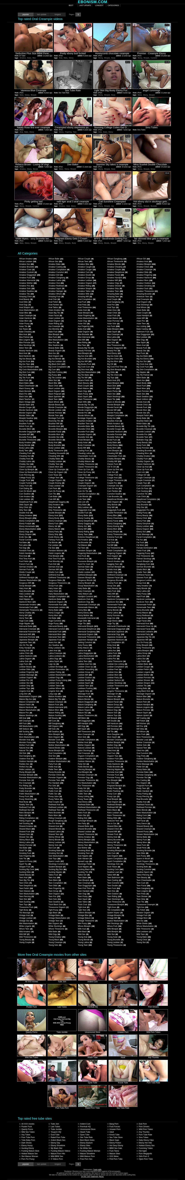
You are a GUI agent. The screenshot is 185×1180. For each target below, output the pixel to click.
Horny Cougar (56, 613)
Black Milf (113, 388)
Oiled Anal (113, 750)
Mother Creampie (145, 742)
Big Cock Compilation (59, 367)
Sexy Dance (143, 823)
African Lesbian (27, 261)
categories (113, 5)
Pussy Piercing (144, 796)
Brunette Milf (26, 434)
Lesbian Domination (58, 669)
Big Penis (25, 375)
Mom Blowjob (56, 734)
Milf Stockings (114, 729)
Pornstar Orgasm (57, 777)
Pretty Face (55, 788)
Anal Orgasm (144, 302)
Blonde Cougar (27, 407)
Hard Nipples (26, 599)
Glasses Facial (115, 577)
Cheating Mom (144, 453)
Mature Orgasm (86, 710)
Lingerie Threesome (117, 691)
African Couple (85, 259)
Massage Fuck (85, 694)
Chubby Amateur (146, 456)
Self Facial (143, 821)
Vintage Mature (86, 918)
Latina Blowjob (145, 650)
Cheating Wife (56, 456)
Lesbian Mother (145, 675)
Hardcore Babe (57, 599)
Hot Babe (54, 618)
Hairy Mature (85, 594)
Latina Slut (143, 659)
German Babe (85, 567)
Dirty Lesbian (85, 507)
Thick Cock (84, 904)
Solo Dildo (142, 853)
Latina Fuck (114, 653)
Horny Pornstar (115, 615)
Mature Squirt (144, 713)
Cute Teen (84, 499)
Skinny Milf (113, 842)
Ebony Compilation (29, 521)
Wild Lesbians (144, 931)
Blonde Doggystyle (87, 407)
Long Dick (25, 694)
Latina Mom (143, 656)
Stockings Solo (115, 864)
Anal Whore (143, 307)
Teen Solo (55, 899)
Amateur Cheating (116, 267)
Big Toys (112, 378)
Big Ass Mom (114, 361)
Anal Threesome (87, 307)
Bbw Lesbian (144, 337)
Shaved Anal (55, 826)
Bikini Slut (54, 380)
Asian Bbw (25, 313)
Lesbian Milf (85, 675)
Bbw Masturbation (58, 340)
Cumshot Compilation (88, 494)
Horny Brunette (145, 610)
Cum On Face (144, 488)
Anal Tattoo (55, 307)
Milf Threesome (86, 732)
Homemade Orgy (116, 607)
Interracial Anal (145, 623)
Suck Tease (113, 867)
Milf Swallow (55, 732)
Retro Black (113, 810)
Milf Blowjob (114, 718)
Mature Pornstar (145, 710)
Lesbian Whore (56, 688)
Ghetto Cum (56, 572)
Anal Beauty (26, 299)
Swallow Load (114, 872)
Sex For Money (56, 823)
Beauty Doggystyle (116, 348)
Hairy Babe (84, 588)
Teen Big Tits (26, 880)
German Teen (85, 569)
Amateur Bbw (85, 264)
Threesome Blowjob (117, 904)
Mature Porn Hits (57, 1154)
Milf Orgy (83, 726)
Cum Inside (84, 488)
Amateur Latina (57, 280)
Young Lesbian (115, 942)
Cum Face (54, 488)
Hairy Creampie (86, 591)
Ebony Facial (115, 521)
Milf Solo (54, 729)
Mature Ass (113, 696)
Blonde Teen (56, 415)
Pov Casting (143, 780)
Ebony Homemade (29, 526)
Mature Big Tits (57, 699)
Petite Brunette (115, 767)
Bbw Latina (113, 337)
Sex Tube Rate (85, 1137)
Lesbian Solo (56, 683)
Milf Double (113, 721)
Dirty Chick (25, 507)
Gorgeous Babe (57, 580)
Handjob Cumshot (87, 596)
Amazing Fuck (56, 296)
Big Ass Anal (85, 356)
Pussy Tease (85, 799)
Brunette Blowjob (58, 429)
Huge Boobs (144, 618)
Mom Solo (83, 737)
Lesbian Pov (26, 680)
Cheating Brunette (146, 450)
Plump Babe (143, 769)
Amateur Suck (144, 288)
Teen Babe (84, 877)
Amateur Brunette (28, 267)
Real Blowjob (114, 799)
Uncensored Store (87, 1129)
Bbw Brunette (85, 334)
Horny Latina (114, 613)
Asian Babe (143, 310)
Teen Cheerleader (146, 880)
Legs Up (54, 664)
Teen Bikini (55, 880)
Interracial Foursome (29, 632)
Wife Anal (83, 929)
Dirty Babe (84, 505)
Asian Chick (113, 313)
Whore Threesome (58, 929)
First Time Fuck (57, 559)
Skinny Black (26, 840)
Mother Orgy (114, 745)
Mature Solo (114, 713)
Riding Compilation (28, 818)
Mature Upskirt (144, 715)
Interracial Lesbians (147, 632)
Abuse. (101, 1176)
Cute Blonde (84, 496)
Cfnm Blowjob (114, 450)
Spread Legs (85, 861)
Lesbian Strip (26, 686)
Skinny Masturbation (88, 842)
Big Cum (54, 369)
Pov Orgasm (143, 783)
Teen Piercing (26, 896)
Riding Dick (84, 818)
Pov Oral (112, 783)
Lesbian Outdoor (86, 677)
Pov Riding (25, 786)
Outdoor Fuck (114, 759)
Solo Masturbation (58, 856)
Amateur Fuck (27, 278)
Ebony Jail (54, 526)
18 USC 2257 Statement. (90, 1176)
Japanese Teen (27, 642)
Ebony (71, 58)
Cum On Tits (85, 491)
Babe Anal (84, 329)
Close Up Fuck (144, 469)
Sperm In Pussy (27, 861)
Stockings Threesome (147, 864)
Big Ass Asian (114, 356)
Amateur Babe (56, 264)
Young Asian (114, 937)
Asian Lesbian (56, 318)
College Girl (143, 475)
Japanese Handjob (87, 640)
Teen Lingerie (144, 891)
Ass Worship (55, 329)
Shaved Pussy (144, 831)
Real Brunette (144, 799)
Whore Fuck (114, 926)
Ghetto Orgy (114, 572)
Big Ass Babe (144, 356)
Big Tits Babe (85, 375)
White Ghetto (144, 923)
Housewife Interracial (88, 618)
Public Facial (85, 791)
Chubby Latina (26, 461)
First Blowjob (56, 556)
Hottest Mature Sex (28, 1154)
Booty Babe (143, 418)
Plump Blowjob (27, 772)
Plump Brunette (57, 772)
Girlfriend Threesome (59, 577)
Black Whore (56, 402)
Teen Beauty (143, 877)
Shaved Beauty (144, 826)
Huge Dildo (84, 621)
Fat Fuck (142, 542)
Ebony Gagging (86, 523)
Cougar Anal (114, 478)
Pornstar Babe (144, 772)
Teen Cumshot (115, 883)
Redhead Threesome (88, 810)
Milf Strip (142, 729)
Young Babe (144, 937)
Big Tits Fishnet (145, 375)
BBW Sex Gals (114, 1148)
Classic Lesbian (27, 467)
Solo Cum (113, 853)
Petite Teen (55, 769)
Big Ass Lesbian (57, 361)
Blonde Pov (84, 413)
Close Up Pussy (86, 472)
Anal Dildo (25, 302)
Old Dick (24, 753)
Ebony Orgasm (145, 529)
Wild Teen (142, 934)
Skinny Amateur (86, 837)
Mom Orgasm (56, 737)
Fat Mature (84, 545)
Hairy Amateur (144, 586)
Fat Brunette (84, 542)
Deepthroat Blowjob (117, 499)
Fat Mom (142, 545)
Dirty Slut (142, 507)
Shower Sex (26, 837)
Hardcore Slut (115, 602)
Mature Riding (56, 713)
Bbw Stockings (27, 345)
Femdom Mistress (58, 550)
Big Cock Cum (86, 367)
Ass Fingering (85, 326)
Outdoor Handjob (28, 761)
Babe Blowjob (115, 329)
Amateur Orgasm (87, 283)
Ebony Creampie (57, 521)
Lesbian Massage (28, 675)
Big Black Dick (57, 364)
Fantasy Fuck (56, 540)
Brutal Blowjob (85, 440)
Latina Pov (113, 659)
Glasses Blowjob (86, 577)
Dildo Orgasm (114, 502)
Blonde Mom (143, 410)
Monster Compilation (88, 740)
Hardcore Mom (27, 602)
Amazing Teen (114, 296)
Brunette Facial (57, 432)
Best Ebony (114, 353)
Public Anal (25, 791)
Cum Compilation (145, 486)
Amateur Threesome (147, 291)
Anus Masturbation (28, 310)
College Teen (56, 478)
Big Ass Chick (115, 359)
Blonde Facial (114, 407)
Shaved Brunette (87, 829)
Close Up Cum (85, 469)
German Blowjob (115, 567)
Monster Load (144, 740)
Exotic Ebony (56, 537)
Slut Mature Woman (28, 1156)
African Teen (85, 261)
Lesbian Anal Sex (87, 664)
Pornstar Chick (56, 775)
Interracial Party (145, 634)
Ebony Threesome (116, 534)
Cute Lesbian (26, 499)
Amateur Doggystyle (29, 275)
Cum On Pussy (56, 491)
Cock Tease (55, 475)
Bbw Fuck (55, 337)
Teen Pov (54, 896)
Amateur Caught (86, 267)
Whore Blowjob (86, 926)
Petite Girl (142, 767)
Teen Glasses (26, 891)
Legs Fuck (25, 664)
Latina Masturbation (88, 656)
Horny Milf (25, 615)
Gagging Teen (114, 564)
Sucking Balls (144, 867)
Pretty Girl (83, 788)
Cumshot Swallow (116, 494)
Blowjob (107, 58)
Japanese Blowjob (28, 640)
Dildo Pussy (143, 502)
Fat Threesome (115, 548)
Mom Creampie (86, 734)
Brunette (154, 206)
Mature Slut (84, 713)
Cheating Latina (86, 453)
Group (153, 169)
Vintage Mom (144, 918)
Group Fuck (55, 586)
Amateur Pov (26, 286)
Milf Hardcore (114, 723)
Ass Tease (25, 329)
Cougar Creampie (146, 478)
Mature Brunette (145, 699)
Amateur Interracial (29, 280)
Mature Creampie (57, 702)
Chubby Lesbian (57, 461)
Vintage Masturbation (59, 918)
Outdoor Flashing (87, 759)
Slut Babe (25, 848)
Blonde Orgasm (27, 413)
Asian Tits (24, 326)
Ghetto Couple (26, 572)
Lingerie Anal (26, 691)
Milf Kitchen (143, 723)
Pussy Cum (114, 794)
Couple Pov (114, 483)
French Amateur (115, 561)
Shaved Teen (56, 834)
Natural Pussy (115, 748)
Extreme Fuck (114, 537)
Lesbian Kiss (114, 672)
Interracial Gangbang (88, 632)
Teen (74, 132)
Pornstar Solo (26, 780)
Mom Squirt (113, 737)
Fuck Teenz (113, 1151)
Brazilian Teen (85, 423)
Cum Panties (114, 491)
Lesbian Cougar (145, 667)
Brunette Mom (56, 434)
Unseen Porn (114, 1129)
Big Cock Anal (144, 364)
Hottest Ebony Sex (146, 1145)
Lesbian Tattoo (56, 686)
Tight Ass (142, 907)
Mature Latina (85, 707)
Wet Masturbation (28, 923)
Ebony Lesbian (145, 526)
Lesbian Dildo (26, 669)
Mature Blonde (85, 699)
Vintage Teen (56, 921)
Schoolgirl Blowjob (87, 821)
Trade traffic (97, 1169)
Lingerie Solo (56, 691)
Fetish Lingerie (56, 553)
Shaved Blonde (56, 829)
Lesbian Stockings (116, 683)
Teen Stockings (115, 899)
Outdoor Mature (86, 761)
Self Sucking (26, 823)
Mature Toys (114, 715)
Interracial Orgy (115, 634)
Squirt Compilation (116, 861)
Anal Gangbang (115, 302)
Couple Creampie (145, 480)
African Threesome (116, 261)
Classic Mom (56, 467)
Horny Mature (144, 613)
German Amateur (28, 567)
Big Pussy (55, 375)
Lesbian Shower (145, 680)
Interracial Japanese (117, 632)
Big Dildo (112, 372)
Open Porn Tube (145, 1159)
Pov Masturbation (87, 783)
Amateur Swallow (28, 291)
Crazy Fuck (25, 486)
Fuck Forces (113, 1126)
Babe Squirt (113, 332)
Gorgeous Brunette (116, 580)
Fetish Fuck (143, 550)
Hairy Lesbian (26, 594)
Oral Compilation (57, 753)
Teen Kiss (113, 891)
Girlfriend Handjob (28, 577)
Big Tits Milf (84, 378)
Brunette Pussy (27, 437)
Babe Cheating (27, 332)
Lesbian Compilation (117, 667)
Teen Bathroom (115, 877)
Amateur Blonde (116, 264)
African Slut (55, 261)
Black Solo (25, 396)
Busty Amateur (27, 442)
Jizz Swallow (55, 645)
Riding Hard (143, 818)
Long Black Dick (145, 691)
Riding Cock (144, 815)
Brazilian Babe (144, 421)
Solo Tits (24, 859)
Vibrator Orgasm (145, 913)
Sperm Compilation (116, 859)
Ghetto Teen (144, 572)
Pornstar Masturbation (30, 777)
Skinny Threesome (116, 845)
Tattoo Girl (84, 875)
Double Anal (26, 513)
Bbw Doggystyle (145, 334)
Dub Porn (142, 1124)
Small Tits (25, 850)
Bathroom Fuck (144, 332)
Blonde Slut (143, 413)
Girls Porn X (143, 1156)
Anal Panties (55, 305)
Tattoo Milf (113, 875)
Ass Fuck (113, 326)
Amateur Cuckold (28, 272)
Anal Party (84, 305)
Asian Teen (143, 323)
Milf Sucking (26, 732)
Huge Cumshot (57, 621)
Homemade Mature (87, 607)
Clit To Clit (113, 467)
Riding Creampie (57, 818)
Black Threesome (87, 399)
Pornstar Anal (114, 772)
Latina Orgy (55, 659)
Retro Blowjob (26, 813)
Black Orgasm (56, 391)
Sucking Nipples (57, 872)
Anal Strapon (26, 307)
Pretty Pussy (114, 788)
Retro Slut (83, 815)
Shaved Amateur (27, 826)
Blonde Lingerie (86, 410)
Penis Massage (145, 764)
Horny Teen (25, 618)
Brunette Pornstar (116, 434)
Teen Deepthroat (27, 886)
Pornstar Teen (56, 780)
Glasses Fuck (144, 577)
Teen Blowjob (85, 880)
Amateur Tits (26, 294)
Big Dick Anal (85, 369)
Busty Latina (26, 448)
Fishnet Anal (84, 559)
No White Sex (85, 1148)
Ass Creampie (56, 326)
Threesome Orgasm (59, 907)
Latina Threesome (116, 661)
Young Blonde (85, 940)
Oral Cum (113, 753)
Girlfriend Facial (145, 575)
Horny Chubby (26, 613)
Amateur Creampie (146, 269)
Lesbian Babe (144, 664)
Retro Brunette (56, 813)
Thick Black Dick (57, 904)
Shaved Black (27, 829)
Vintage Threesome (87, 921)
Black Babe (26, 383)
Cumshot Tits (144, 494)
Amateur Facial (115, 275)
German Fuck (26, 569)
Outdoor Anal (26, 759)
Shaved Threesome (87, 834)
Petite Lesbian (26, 769)
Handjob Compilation (59, 596)
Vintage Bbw (85, 915)
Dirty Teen (25, 510)
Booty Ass (113, 418)
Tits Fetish (143, 910)
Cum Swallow (26, 494)
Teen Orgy (84, 894)
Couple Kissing (56, 483)
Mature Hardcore (27, 707)
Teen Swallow (56, 902)
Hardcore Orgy (85, 602)
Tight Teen (84, 910)
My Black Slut (55, 1148)
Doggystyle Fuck (116, 510)
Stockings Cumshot (58, 864)
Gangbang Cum (145, 564)
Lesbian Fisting (56, 672)
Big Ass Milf (84, 361)
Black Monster (27, 391)
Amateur (23, 58)
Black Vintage (27, 402)
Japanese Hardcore (117, 640)
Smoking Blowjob (116, 850)
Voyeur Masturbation (117, 921)
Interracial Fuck (57, 632)
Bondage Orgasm (87, 418)
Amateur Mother (28, 283)
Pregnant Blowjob (116, 786)
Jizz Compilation (115, 642)
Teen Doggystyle (87, 886)
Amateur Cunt (85, 272)
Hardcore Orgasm (58, 602)
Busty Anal (55, 442)
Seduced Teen (114, 821)
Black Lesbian (56, 388)
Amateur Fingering (146, 275)
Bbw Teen (83, 345)
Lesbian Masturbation (59, 675)
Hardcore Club (85, 599)
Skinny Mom (143, 842)
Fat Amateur (85, 540)
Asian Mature (114, 318)
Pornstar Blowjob (28, 775)
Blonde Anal (143, 402)
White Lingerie (26, 926)
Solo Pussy (143, 856)
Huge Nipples (26, 623)
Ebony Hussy (26, 1145)
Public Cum (55, 791)
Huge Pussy (56, 623)
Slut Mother (84, 848)
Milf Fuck (24, 723)
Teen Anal (25, 877)
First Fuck (83, 556)
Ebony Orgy (26, 532)
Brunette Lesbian (146, 432)
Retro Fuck (84, 813)
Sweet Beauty (26, 875)
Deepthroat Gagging (59, 502)
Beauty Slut (143, 351)
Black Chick (55, 386)
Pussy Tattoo (55, 799)
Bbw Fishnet (26, 337)
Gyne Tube (83, 1135)
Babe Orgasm (85, 332)
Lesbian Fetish (144, 669)
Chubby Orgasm (145, 461)
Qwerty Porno (26, 1129)
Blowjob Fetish (145, 415)
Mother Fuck (26, 745)
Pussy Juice (55, 796)
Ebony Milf (84, 529)
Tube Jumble (55, 1129)
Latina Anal (84, 650)
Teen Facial (143, 886)
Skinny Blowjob (86, 840)
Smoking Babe (56, 850)
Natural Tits (26, 750)
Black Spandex (56, 396)
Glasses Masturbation (30, 580)
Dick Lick (83, 502)
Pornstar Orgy (85, 777)
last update (85, 5)
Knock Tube (113, 1135)
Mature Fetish (26, 704)
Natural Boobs (56, 748)
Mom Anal (25, 734)
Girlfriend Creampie (117, 575)
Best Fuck (142, 353)
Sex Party (83, 823)
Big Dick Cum (26, 372)
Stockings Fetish (86, 864)
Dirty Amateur (56, 505)
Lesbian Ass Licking (117, 664)
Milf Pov (142, 726)
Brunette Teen (144, 437)
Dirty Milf (112, 507)
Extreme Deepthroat (88, 537)
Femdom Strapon (87, 550)
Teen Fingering (56, 888)
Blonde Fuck (144, 407)
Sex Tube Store (115, 1137)
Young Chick (143, 940)
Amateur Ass (26, 264)
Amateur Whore (57, 294)
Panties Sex (25, 764)
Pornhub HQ (84, 1126)
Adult (110, 1132)
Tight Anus (113, 907)
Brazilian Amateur (87, 421)
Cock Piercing (26, 475)
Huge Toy (112, 623)
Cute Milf (54, 499)
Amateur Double (86, 275)
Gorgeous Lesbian (146, 580)
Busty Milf (84, 448)
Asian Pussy (26, 323)
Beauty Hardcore (28, 351)
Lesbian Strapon (145, 683)
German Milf (55, 569)
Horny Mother (85, 615)
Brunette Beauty (115, 426)
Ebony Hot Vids (144, 1143)
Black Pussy (85, 394)
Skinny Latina (26, 842)
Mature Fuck (56, 704)
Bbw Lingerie (26, 340)
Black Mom (143, 388)
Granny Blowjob (86, 583)
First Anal (24, 556)
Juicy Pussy (85, 645)
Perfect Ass (25, 767)
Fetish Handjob (27, 553)
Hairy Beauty (114, 588)
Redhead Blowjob (116, 804)
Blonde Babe (26, 405)
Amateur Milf (114, 280)
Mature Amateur (57, 696)
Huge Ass (113, 618)
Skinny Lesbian (56, 842)
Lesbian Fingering (28, 672)
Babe (65, 58)
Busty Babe (114, 442)
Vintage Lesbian (27, 918)
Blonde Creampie (57, 407)
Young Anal (84, 937)
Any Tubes (24, 1135)
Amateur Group (86, 278)
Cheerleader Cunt (87, 456)
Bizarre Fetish (85, 380)
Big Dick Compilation (147, 369)
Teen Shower (144, 896)
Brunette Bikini (26, 429)
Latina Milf (113, 656)
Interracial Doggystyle (118, 629)
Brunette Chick (86, 429)
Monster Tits (56, 742)
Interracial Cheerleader (118, 626)
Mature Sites (113, 1154)
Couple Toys (143, 483)
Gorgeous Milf (26, 583)
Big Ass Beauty (27, 359)
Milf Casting (143, 718)
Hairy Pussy (143, 594)
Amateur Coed (26, 269)
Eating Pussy (144, 513)
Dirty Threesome (57, 510)
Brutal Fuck (113, 440)
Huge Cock (26, 621)
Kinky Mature (85, 648)
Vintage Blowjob (115, 915)
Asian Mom (25, 321)
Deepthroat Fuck (28, 502)
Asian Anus (113, 310)
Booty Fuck (25, 421)
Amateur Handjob (116, 278)
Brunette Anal (56, 426)
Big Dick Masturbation (89, 372)
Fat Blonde (55, 542)
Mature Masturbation (29, 710)
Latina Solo (25, 661)
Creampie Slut (114, 486)
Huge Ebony (114, 621)
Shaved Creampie (146, 829)
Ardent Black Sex (57, 1140)
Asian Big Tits (56, 313)
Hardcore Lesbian (146, 599)
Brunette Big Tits (145, 426)
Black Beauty (85, 383)
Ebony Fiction (114, 1143)
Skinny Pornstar (27, 845)
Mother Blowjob (115, 742)
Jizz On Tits (25, 645)
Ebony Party (55, 532)
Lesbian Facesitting (87, 669)
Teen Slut (25, 899)
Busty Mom (113, 448)
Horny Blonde (114, 610)
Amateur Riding (86, 286)
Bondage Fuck (56, 418)
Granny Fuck (114, 583)
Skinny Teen (84, 845)
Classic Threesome (87, 467)
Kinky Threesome (145, 648)
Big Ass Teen (26, 364)
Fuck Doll (54, 564)
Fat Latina (25, 545)
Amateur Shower (115, 286)
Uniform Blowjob (86, 913)
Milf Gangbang (56, 723)
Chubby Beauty (86, 459)
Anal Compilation (86, 299)
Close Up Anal (144, 467)
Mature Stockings (28, 715)
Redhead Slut (26, 810)
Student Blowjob (57, 867)
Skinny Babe (143, 837)
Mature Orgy (114, 710)
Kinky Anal (113, 645)
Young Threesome (116, 945)
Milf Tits (112, 732)
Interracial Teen (57, 637)
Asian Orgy (84, 321)
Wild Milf (24, 934)
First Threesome (145, 556)
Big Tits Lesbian (57, 378)
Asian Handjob (144, 315)
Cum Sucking (144, 491)
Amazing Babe (115, 294)
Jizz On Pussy (144, 642)
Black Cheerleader (28, 386)
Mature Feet (143, 702)
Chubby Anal (26, 459)
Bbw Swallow (56, 345)
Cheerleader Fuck (116, 456)
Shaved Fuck (26, 831)
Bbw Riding (84, 342)
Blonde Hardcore (28, 410)
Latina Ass (113, 650)
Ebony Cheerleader (117, 518)
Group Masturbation (88, 586)
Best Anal (24, 353)
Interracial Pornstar (29, 637)
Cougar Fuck (26, 480)
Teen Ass (54, 877)
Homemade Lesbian (59, 607)
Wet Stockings (114, 923)
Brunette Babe (86, 426)
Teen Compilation (57, 883)
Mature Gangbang (87, 704)
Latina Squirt (55, 661)
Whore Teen (25, 929)
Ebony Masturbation (30, 529)
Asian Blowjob (85, 313)
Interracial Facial (145, 629)
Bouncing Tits (56, 421)
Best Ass (54, 353)
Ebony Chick (144, 518)
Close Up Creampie (58, 469)
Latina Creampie (57, 653)
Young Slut (143, 942)
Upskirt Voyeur (115, 913)
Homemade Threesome (30, 610)
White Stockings (57, 926)
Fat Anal (112, 540)
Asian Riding (55, 323)
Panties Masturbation (147, 761)
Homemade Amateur (29, 605)
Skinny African (56, 837)
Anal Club (54, 299)
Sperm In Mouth (145, 859)
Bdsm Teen (25, 348)
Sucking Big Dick (58, 869)
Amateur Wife (85, 294)
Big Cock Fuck (145, 367)
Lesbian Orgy (56, 677)
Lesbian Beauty (27, 667)
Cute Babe (55, 496)
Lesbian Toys (26, 688)
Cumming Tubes (145, 1148)
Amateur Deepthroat (117, 272)
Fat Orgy (24, 548)
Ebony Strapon (27, 534)
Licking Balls (143, 688)
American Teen (144, 296)
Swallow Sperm (145, 872)
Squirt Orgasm (145, 861)
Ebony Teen (85, 534)
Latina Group (144, 653)
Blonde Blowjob (115, 405)
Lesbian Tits (144, 686)
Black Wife (84, 402)
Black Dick (114, 386)
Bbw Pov (54, 342)
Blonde (35, 169)
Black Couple (85, 386)
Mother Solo (143, 745)
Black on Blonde (116, 402)
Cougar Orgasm (57, 480)
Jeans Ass (54, 642)
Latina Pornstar (86, 659)
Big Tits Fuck (26, 378)
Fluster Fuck (25, 1126)
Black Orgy (84, 391)
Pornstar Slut (144, 777)
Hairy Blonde (144, 588)
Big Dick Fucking (57, 372)
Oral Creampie (85, 753)
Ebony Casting (85, 518)
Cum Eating (25, 488)
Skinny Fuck (143, 840)
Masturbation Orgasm (30, 696)
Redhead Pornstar (146, 807)
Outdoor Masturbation (59, 761)
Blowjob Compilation (117, 415)
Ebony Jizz (84, 526)
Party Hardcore (115, 764)
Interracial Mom (57, 634)
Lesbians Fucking (87, 688)
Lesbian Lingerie (145, 672)
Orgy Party (143, 756)
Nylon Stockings (86, 750)
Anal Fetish (55, 302)
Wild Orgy (54, 934)
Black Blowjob (115, 383)
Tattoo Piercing (144, 875)
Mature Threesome (87, 715)
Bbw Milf (83, 340)
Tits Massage (26, 913)
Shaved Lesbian (86, 831)
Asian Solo (113, 323)
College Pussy (26, 478)
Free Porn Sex (85, 1159)
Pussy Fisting (144, 794)
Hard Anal (113, 596)
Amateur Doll (56, 275)
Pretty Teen (143, 788)
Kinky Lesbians (56, 648)
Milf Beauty (55, 718)
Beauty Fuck (143, 348)
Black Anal (113, 380)
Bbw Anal (25, 334)
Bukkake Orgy (144, 440)
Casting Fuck (85, 450)
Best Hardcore (26, 356)
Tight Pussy (55, 910)
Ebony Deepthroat (87, 521)
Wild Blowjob (114, 931)
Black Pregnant (56, 394)
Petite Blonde (85, 767)
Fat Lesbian (55, 545)
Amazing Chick (27, 296)
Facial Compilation (146, 537)
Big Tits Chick (114, 375)
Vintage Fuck (144, 915)
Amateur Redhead (58, 286)
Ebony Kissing (115, 526)
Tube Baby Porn (27, 1140)
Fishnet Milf (113, 559)
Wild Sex (83, 934)
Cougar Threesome (117, 480)
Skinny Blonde (56, 840)
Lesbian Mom (114, 675)
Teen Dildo (55, 886)
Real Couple (55, 802)
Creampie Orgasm (87, 486)
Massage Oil (114, 694)
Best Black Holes (86, 1140)
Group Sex (113, 586)
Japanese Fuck (56, 640)
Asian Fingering (86, 315)
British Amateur (115, 423)
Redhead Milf (114, 807)
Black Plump (114, 391)
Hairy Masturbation (58, 594)
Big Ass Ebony (145, 359)
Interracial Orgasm (87, 634)
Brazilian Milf (55, 423)
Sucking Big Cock (29, 869)
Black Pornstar (145, 391)
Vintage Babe (56, 915)
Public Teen (84, 794)
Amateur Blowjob (146, 264)
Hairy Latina (143, 591)
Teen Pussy (85, 896)
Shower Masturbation (147, 834)
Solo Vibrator (85, 859)
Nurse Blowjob (56, 750)
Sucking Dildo (26, 872)
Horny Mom (55, 615)
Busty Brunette (57, 445)
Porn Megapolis (144, 1154)
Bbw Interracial (86, 337)
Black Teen (55, 399)
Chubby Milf (114, 461)
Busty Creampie (86, 445)
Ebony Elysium (85, 1143)
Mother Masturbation (59, 745)
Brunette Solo (85, 437)
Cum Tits (54, 494)
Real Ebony (85, 802)
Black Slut (143, 394)
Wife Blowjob (114, 929)
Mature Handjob (145, 704)
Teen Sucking (26, 902)
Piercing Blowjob (86, 769)
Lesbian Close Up (87, 667)
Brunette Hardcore (117, 432)
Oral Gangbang (27, 756)
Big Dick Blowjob (116, 369)
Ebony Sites (84, 1145)
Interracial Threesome (89, 637)
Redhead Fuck (27, 807)
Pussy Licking (85, 796)
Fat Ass (142, 540)
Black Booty (144, 383)
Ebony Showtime (57, 1145)
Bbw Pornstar (26, 342)
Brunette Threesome (29, 440)
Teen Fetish (26, 888)
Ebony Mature (56, 529)
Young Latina (85, 942)
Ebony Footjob (26, 523)
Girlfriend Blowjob (87, 575)
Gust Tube (54, 1135)
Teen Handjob (85, 891)
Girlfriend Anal (56, 575)
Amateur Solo (26, 288)
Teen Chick (25, 883)
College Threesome (87, 478)
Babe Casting (144, 329)
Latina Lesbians (57, 656)
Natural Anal (26, 748)
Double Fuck (85, 513)
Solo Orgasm (114, 856)
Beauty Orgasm (57, 351)
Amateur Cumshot (58, 272)
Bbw (34, 58)
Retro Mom (55, 815)
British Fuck (25, 426)
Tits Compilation (115, 910)
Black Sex (113, 394)
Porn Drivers (143, 1126)
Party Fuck (55, 764)
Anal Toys (113, 307)
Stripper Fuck (26, 867)
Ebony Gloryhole (145, 523)
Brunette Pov (144, 434)
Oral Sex (54, 756)
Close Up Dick (114, 469)
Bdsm (140, 95)
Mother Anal (85, 742)
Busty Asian (84, 442)
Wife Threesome (145, 929)
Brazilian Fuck (26, 423)
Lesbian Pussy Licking (60, 680)
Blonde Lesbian (57, 410)
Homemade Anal (57, 605)
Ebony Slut (143, 532)
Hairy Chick (55, 591)
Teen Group (55, 891)
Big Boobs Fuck (86, 364)
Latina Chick (26, 653)
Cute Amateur (26, 496)
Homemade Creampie (88, 605)
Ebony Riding (86, 532)
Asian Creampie (27, 315)
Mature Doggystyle (87, 702)
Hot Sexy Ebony (115, 1145)
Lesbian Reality (86, 680)
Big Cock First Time (117, 367)
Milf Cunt (54, 721)
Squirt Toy (25, 864)
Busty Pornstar (145, 448)
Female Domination (147, 548)
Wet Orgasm (55, 923)
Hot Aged (142, 1151)
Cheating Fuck (26, 453)
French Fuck (26, 564)
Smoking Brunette (146, 850)
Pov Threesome (86, 786)
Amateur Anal (144, 261)
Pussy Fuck (26, 796)
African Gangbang (116, 259)
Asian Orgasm (56, 321)
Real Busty (25, 802)
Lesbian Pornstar (145, 677)
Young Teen (85, 945)
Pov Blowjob (114, 780)
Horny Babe (55, 610)
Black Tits (113, 399)
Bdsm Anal (143, 345)
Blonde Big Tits (86, 405)
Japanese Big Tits (146, 637)
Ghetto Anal (114, 569)
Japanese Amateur (116, 637)
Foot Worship (56, 561)
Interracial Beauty (58, 626)
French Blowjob (145, 561)
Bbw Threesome (115, 345)
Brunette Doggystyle (29, 432)
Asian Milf (142, 318)
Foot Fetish (25, 561)
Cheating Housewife (59, 453)
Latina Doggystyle (87, 653)
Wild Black (84, 931)
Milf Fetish (143, 721)
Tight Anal (83, 907)
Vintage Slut (25, 921)
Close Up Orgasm (58, 472)
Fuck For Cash (85, 564)
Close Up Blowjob (28, 469)
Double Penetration (117, 513)
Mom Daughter (115, 734)
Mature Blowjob (115, 699)
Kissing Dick (26, 650)
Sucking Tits (85, 872)
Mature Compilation (29, 702)
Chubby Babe (56, 459)
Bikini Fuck (25, 380)
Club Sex (112, 472)
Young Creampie (57, 942)
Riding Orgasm (27, 821)
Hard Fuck (143, 596)
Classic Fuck (114, 464)
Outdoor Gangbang (146, 759)
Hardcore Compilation (118, 599)
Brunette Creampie (146, 429)
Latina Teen (84, 661)
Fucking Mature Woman (89, 1151)
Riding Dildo (114, 818)
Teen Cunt (142, 883)
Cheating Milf (114, 453)
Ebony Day (54, 1143)
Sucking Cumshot (146, 869)
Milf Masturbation (28, 726)
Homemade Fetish (146, 605)
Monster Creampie (116, 740)
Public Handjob (144, 791)
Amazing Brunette (146, 294)
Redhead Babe (86, 804)
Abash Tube (84, 1132)
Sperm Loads (56, 861)
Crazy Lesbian (56, 486)
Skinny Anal (113, 837)
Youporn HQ (55, 1132)
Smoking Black (85, 850)
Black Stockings (115, 396)
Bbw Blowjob (56, 334)
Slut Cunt (54, 848)
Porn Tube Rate (144, 1135)
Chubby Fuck (144, 459)
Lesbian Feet (114, 669)
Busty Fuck (143, 445)
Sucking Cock (115, 869)
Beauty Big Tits (86, 348)
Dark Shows (25, 1143)
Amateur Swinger (57, 291)
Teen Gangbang (145, 888)
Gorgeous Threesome (59, 583)
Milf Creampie (26, 721)
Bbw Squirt (143, 342)
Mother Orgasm (86, 745)
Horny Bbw (84, 610)
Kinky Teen (113, 648)
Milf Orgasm (56, 726)
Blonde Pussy (115, 413)
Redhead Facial (145, 804)
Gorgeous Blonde (87, 580)
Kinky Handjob (26, 648)
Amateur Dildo (144, 272)
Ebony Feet (143, 521)
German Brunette (145, 567)
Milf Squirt (83, 729)
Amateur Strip (114, 288)
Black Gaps (113, 1140)
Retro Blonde (144, 810)
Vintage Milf (113, 918)
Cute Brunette (114, 496)
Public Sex (55, 794)
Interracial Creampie (29, 629)
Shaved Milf (113, 831)
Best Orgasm (56, 356)
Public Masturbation (29, 794)
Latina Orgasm (27, 659)
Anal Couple (114, 299)
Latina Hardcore (27, 656)
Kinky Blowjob (144, 645)
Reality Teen (26, 804)
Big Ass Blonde (56, 359)
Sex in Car (113, 823)
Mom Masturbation (29, 737)
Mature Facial (114, 702)
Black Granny (26, 388)
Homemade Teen (146, 607)
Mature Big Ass (27, 699)
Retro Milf (24, 815)
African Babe (56, 259)
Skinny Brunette (115, 840)
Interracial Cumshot (59, 629)
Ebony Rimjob (114, 532)
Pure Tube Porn (27, 1137)
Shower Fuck (114, 834)
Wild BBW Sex (56, 1156)
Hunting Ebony (26, 1148)
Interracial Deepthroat (89, 629)
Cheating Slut (26, 456)
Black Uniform (144, 399)
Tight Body (25, 910)
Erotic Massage (145, 534)
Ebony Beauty (144, 515)
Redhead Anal (56, 804)
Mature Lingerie (145, 707)
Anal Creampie (144, 299)
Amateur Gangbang (58, 278)
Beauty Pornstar (86, 351)
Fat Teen (83, 548)
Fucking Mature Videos (59, 1151)
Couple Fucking (27, 483)
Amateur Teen (115, 291)
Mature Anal (84, 696)
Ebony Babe (85, 515)
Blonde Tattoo (26, 415)
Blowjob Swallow (28, 418)
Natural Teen (143, 748)
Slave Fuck (143, 845)
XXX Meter (113, 1156)
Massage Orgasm (146, 694)
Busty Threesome (58, 450)
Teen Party (143, 894)
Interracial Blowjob (88, 626)
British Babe (143, 423)
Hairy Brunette (26, 591)
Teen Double (114, 886)
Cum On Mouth (27, 491)
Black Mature (85, 388)
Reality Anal (143, 802)
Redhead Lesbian (57, 807)
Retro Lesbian (114, 813)
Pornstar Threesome (88, 780)
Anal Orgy (25, 305)
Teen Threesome (116, 902)
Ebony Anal (56, 515)
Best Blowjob (85, 353)
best (71, 5)
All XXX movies (26, 1124)
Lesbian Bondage (57, 667)
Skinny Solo (55, 845)
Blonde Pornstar (57, 413)
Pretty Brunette (27, 788)
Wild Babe (54, 931)
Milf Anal (24, 718)
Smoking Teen (85, 853)
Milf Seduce (25, 729)
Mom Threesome (145, 737)
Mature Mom (56, 710)
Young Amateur (57, 937)
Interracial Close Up (146, 626)
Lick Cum (112, 688)
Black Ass (143, 380)
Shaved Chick (114, 829)
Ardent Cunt (84, 1124)
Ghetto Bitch (143, 569)
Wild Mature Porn (86, 1156)
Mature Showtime (86, 1154)
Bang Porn (113, 1124)
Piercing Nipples (115, 769)
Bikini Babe (143, 378)
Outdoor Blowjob (57, 759)
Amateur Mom (144, 280)
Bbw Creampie (115, 334)
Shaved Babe (85, 826)
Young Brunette (115, 940)
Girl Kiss (24, 575)
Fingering (68, 132)
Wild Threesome (27, 937)
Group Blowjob (27, 586)
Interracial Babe (27, 626)
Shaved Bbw (114, 826)
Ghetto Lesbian (86, 572)
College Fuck (114, 475)
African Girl (143, 259)
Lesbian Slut (26, 683)
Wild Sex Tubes (27, 1132)
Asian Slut (83, 323)
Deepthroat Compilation (148, 499)
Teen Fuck (113, 888)
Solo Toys (54, 859)
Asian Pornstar (115, 321)
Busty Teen (25, 450)
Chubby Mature (86, 461)
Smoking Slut (56, 853)
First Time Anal (27, 559)
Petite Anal (55, 767)
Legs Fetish (143, 661)
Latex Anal (54, 650)
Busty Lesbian (56, 448)
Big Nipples (143, 372)
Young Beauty (26, 940)
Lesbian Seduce (115, 680)
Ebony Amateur (28, 515)
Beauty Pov (113, 351)
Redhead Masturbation (89, 807)
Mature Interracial (58, 707)
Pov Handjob (56, 783)
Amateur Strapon (86, 288)
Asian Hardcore (27, 318)
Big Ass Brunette (87, 359)
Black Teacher (26, 399)
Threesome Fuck (28, 907)
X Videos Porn (56, 1159)
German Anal (56, 567)
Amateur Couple (116, 269)
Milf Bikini (83, 718)
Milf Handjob (85, 723)
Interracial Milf (27, 634)
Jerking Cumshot (86, 642)
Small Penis (143, 848)
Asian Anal (84, 310)
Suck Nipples (85, 867)
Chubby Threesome (88, 464)
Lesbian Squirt (85, 683)
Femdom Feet (26, 550)
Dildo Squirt (25, 505)
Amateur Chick (145, 267)
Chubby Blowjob (116, 459)
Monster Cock (56, 740)
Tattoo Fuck (55, 875)
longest (99, 5)
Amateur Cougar (87, 269)
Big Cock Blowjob (28, 367)
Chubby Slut (26, 464)
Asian (29, 58)
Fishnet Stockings (146, 559)
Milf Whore (143, 732)
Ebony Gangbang (116, 523)
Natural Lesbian (86, 748)
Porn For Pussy (27, 1159)
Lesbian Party (114, 677)
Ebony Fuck (56, 523)
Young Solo (55, 945)
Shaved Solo (26, 834)
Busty (113, 58)
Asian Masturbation (87, 318)
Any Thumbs (143, 1132)
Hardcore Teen (145, 602)
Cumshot (154, 58)
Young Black (56, 940)
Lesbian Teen (85, 686)
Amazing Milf (85, 296)
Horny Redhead (145, 615)
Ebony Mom (114, 529)
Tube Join (54, 1124)
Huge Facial (144, 621)
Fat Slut (54, 548)
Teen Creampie (86, 883)
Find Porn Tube (114, 1159)
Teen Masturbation (29, 894)
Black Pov (25, 394)
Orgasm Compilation (88, 756)
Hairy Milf (112, 594)
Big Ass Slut (144, 361)
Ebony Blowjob (27, 518)
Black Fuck (143, 386)
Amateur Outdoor (146, 283)
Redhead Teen (56, 810)
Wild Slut (112, 934)
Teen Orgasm (56, 894)
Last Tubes (54, 1126)
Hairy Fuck (113, 591)
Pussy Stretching (27, 799)
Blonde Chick (144, 405)
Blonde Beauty (56, 405)
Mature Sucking (57, 715)
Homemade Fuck (28, 607)
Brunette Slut (56, 437)
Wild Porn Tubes (145, 1129)
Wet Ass (142, 921)
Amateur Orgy (114, 283)
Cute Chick (143, 496)
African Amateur (27, 259)
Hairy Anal (25, 588)
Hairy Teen (25, 596)
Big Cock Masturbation (30, 369)
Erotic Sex (25, 537)
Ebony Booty (56, 518)
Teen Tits (142, 902)
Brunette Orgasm (86, 434)
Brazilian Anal (114, 421)
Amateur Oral (56, 283)
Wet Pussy (84, 923)
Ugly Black (55, 913)
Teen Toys (25, 904)
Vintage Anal (26, 915)
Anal (60, 58)
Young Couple (26, 942)
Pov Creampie (26, 783)
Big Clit (111, 364)
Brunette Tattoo (115, 437)
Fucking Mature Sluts (29, 1151)
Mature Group (114, 704)
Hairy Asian (55, 588)
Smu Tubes (143, 1137)
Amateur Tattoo (86, 291)
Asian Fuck (113, 315)
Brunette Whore (57, 440)
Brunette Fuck (85, 432)
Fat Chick (112, 542)
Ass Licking (143, 326)
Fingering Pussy (145, 553)
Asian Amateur (56, 310)
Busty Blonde (26, 445)
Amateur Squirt (56, 288)
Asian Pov (142, 321)
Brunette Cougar (115, 429)
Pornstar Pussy (115, 777)
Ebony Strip (55, 534)
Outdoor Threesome (117, 761)
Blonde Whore (85, 415)
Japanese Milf (144, 640)
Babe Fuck (55, 332)
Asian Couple (144, 313)
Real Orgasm (114, 802)
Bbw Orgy (142, 340)
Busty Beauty (144, 442)
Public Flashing (115, 791)
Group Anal (143, 583)
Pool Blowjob (85, 772)
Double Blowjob (57, 513)
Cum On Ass (114, 488)
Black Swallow (144, 396)
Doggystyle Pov (145, 510)
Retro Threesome (116, 815)
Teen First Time (86, 888)
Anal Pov (113, 305)
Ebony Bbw (114, 515)
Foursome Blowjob (87, 561)
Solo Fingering (26, 856)
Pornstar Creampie (87, 775)
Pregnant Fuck (144, 786)
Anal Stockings (144, 305)
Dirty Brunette (144, 505)
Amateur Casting (57, 267)
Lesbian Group (85, 672)
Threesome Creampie (147, 904)
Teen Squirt (84, 899)
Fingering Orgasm (116, 553)
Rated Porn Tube (57, 1137)
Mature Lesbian (115, 707)
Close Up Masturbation (30, 472)
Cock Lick (143, 472)
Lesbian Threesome (117, 686)
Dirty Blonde (114, 505)
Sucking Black (86, 869)
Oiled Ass (142, 750)
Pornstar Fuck (115, 775)
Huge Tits (84, 623)
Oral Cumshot (144, 753)
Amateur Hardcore (146, 278)
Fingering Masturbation (89, 553)
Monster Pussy (27, 742)
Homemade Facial (116, 605)
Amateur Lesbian (87, 280)
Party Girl (83, 764)
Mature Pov (25, 713)
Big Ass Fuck (26, 361)
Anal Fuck (84, 302)
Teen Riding (114, 896)
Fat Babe (24, 542)
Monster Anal (26, 740)
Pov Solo (54, 786)
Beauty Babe (56, 348)
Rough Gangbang (58, 821)
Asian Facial (55, 315)
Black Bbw (55, 383)
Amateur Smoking (146, 286)
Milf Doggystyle (86, 721)
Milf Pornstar (114, 726)
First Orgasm (114, 556)
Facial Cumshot (28, 540)
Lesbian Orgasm (27, 677)
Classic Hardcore (145, 464)
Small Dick (113, 848)
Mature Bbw (143, 696)
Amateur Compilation (59, 269)
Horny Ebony (85, 613)
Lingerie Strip (85, 691)
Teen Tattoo (84, 902)
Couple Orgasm (86, 483)
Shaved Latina (56, 831)
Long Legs (54, 694)
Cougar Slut (84, 480)
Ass (112, 206)
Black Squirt (85, 396)
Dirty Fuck (54, 507)
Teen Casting (114, 880)
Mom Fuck (143, 734)
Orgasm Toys (114, 756)
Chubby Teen (56, 464)
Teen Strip (142, 899)
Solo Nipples (85, 856)
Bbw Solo (112, 342)
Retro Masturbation (146, 813)
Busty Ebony (114, 445)
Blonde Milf (113, 410)
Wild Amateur (26, 931)
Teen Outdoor (114, 894)
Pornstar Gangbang (146, 775)
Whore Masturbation (147, 926)
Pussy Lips (113, 796)
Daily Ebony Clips (145, 1140)
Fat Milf (112, 545)
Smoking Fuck (26, 853)
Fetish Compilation (116, 550)
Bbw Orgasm (114, 340)
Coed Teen (84, 475)
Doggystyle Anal (86, 510)
